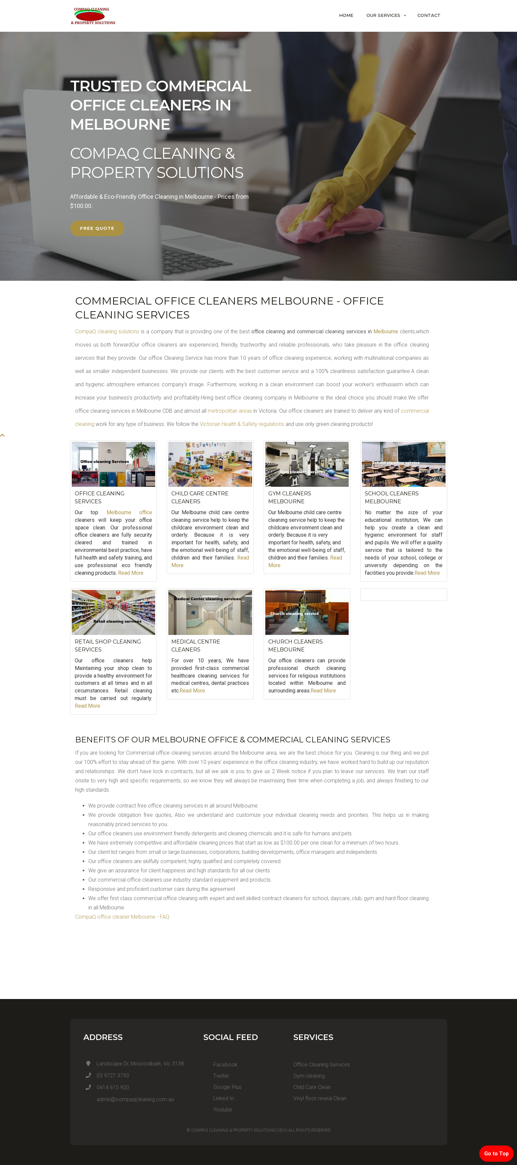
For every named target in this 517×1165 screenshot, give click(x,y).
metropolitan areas (229, 411)
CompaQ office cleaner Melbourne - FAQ (122, 917)
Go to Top (496, 1153)
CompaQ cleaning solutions (107, 331)
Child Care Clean (312, 1087)
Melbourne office (129, 512)
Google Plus (222, 1087)
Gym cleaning (309, 1076)
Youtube (217, 1109)
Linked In (218, 1098)
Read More (131, 573)
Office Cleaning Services (321, 1064)
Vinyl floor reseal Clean (319, 1098)
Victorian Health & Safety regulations (242, 424)
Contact (429, 15)
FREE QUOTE (97, 228)
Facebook (220, 1064)
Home (346, 15)
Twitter (216, 1076)
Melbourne (385, 331)
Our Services (383, 15)
